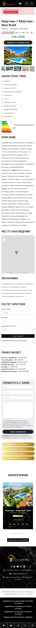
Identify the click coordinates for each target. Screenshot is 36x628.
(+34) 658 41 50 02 (12, 570)
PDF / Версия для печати (18, 458)
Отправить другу (18, 454)
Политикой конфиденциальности (22, 424)
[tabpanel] (18, 506)
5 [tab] (18, 533)
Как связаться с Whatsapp (18, 444)
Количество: (6, 309)
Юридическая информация (25, 592)
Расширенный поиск (10, 12)
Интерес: (4, 318)
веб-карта (29, 594)
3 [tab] (14, 533)
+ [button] (4, 238)
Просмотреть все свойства (18, 540)
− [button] (4, 240)
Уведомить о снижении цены (18, 42)
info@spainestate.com (19, 574)
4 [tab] (16, 533)
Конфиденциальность (11, 594)
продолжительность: (9, 326)
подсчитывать (18, 336)
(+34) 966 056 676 (26, 570)
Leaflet (6, 272)
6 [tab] (19, 533)
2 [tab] (12, 533)
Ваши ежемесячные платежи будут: (14, 340)
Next (32, 55)
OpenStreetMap (18, 272)
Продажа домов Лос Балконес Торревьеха (18, 617)
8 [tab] (23, 533)
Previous (3, 55)
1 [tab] (10, 533)
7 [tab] (21, 533)
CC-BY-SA (31, 272)
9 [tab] (25, 533)
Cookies (21, 594)
